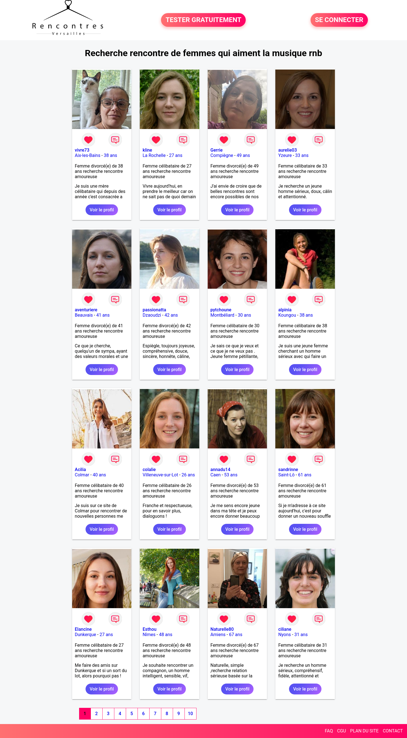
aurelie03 (287, 150)
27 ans (176, 155)
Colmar (82, 474)
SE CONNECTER (339, 20)
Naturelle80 (222, 629)
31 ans (301, 634)
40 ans (99, 474)
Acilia (80, 469)
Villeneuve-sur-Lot (160, 474)
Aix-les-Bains (87, 155)
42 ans (171, 315)
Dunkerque (85, 634)
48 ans (165, 634)
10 (190, 713)
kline (147, 150)
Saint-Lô (286, 474)
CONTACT (393, 731)
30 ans (244, 315)
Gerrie (216, 150)
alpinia (284, 309)
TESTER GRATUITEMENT (203, 20)
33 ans (302, 155)
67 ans (235, 634)
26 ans (188, 474)
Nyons (284, 634)
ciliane (284, 629)
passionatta (154, 309)
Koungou (287, 315)
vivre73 (82, 150)
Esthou (149, 629)
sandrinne (288, 469)
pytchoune (220, 309)
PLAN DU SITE (364, 731)
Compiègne (221, 155)
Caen (215, 474)
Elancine (83, 629)
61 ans (304, 474)
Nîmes (149, 634)
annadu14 (220, 469)
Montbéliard (222, 315)
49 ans (243, 155)
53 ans (231, 474)
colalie (149, 469)
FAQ (329, 731)
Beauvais (84, 315)
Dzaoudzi (152, 315)
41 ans (103, 315)
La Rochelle (154, 155)
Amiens (218, 634)
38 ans (110, 155)
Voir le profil (102, 209)
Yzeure (285, 155)
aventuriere (86, 309)
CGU (341, 731)
